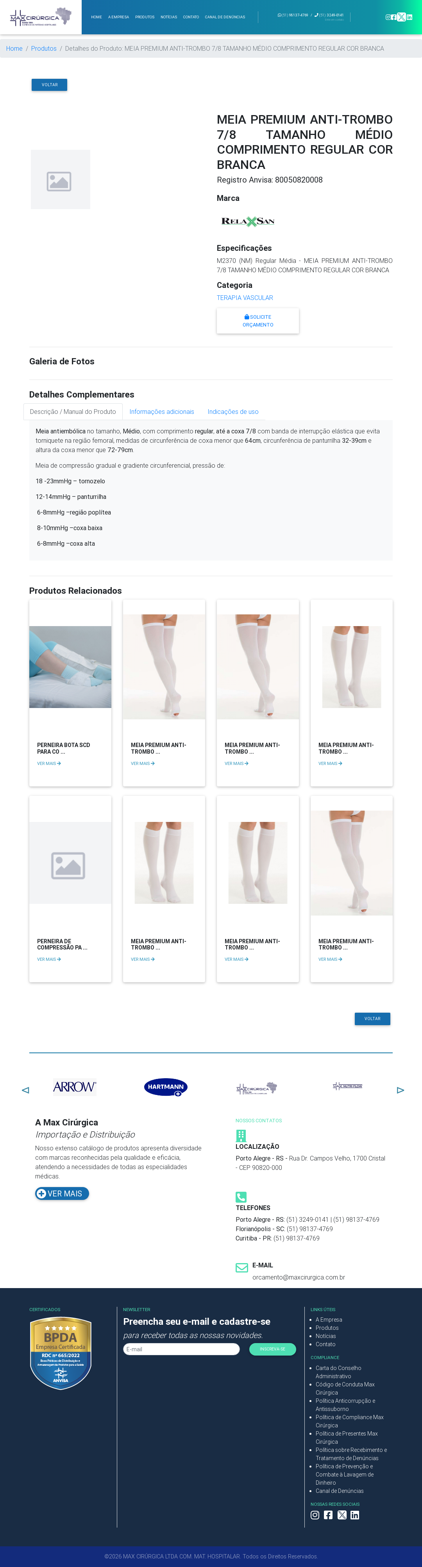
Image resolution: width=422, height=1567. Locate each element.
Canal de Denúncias (340, 1490)
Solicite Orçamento (258, 321)
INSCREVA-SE (272, 1349)
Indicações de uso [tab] (233, 411)
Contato (326, 1344)
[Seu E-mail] (181, 1349)
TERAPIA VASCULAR (245, 298)
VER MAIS (49, 763)
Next (398, 1088)
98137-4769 (293, 15)
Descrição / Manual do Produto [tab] (73, 411)
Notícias (326, 1336)
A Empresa (329, 1319)
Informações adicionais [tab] (161, 411)
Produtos (44, 48)
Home (14, 48)
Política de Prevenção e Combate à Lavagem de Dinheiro (345, 1474)
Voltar (49, 84)
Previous (23, 1088)
